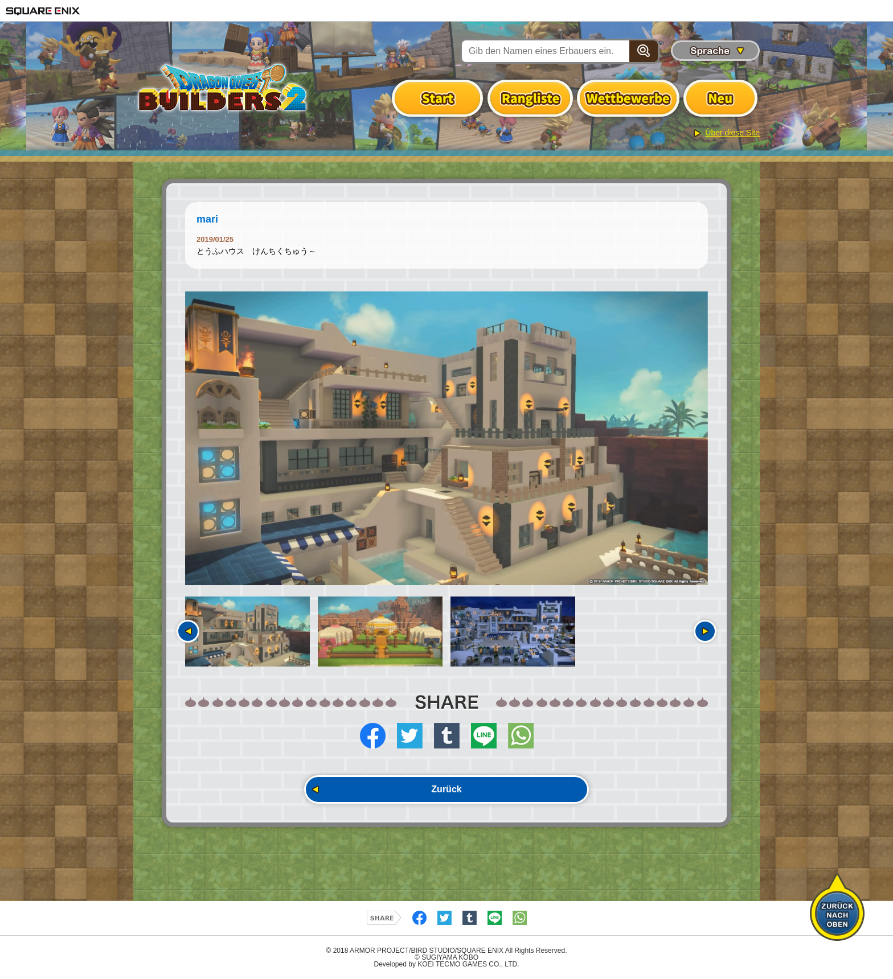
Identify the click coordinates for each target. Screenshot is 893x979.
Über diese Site (732, 132)
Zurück (446, 789)
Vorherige (188, 631)
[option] (446, 438)
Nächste (705, 631)
